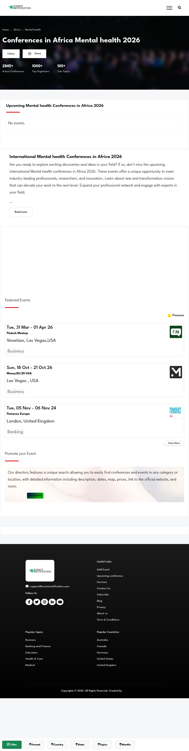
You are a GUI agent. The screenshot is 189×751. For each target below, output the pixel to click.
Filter (12, 744)
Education (32, 652)
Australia (102, 640)
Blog (99, 601)
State (79, 744)
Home (5, 30)
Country (57, 744)
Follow (11, 54)
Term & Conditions (108, 619)
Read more (21, 212)
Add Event (35, 495)
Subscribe (103, 594)
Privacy (101, 607)
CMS (125, 691)
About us (102, 613)
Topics (102, 744)
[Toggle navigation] (169, 8)
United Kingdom (106, 665)
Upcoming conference (110, 576)
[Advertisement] (94, 259)
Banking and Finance (38, 646)
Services (102, 582)
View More (174, 443)
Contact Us (103, 588)
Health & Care (34, 658)
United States (105, 658)
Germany (102, 652)
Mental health (33, 30)
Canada (102, 646)
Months (125, 744)
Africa (17, 30)
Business (31, 640)
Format (34, 744)
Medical (30, 665)
